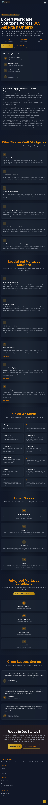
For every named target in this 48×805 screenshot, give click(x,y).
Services (3, 770)
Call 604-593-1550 (20, 46)
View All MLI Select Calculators (24, 593)
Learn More (6, 294)
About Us (3, 768)
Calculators (3, 771)
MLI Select (3, 773)
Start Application (7, 46)
